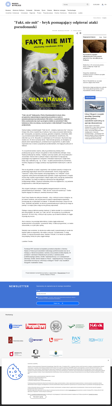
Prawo (39, 13)
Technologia (71, 10)
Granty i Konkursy (61, 13)
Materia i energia (59, 10)
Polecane (90, 97)
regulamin (45, 297)
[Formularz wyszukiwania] (76, 4)
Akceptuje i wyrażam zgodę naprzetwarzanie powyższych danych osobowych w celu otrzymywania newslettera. (56, 298)
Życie (43, 10)
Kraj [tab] (100, 37)
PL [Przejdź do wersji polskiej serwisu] (102, 4)
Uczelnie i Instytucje (12, 13)
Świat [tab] (104, 37)
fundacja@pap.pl (72, 390)
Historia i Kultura (18, 10)
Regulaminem (62, 273)
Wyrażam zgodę (38, 397)
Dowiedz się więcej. (93, 394)
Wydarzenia (72, 13)
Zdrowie (37, 10)
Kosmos (8, 10)
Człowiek (29, 10)
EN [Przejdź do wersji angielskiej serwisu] (105, 4)
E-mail (38, 290)
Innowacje (24, 13)
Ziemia (49, 10)
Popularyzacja (48, 13)
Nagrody (32, 13)
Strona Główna (97, 17)
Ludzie (80, 13)
